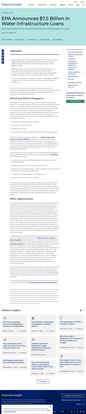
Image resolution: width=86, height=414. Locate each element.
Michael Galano (31, 39)
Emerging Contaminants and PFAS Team (43, 282)
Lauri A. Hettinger (44, 39)
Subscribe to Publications (73, 395)
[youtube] (83, 412)
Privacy (62, 411)
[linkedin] (71, 412)
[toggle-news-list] (83, 310)
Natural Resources (73, 76)
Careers (82, 2)
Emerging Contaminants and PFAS (75, 55)
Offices (76, 2)
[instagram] (77, 412)
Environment (72, 59)
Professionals (42, 5)
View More (42, 381)
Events (70, 5)
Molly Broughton (58, 39)
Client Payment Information (71, 400)
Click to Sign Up (75, 101)
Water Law (71, 79)
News (78, 5)
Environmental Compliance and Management (73, 63)
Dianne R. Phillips (7, 39)
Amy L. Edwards (19, 39)
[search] (83, 4)
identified (54, 154)
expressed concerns (16, 244)
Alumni (78, 404)
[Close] (50, 410)
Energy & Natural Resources (73, 86)
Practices (31, 5)
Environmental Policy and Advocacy (74, 73)
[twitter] (74, 412)
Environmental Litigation (72, 68)
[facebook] (80, 412)
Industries (53, 5)
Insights (62, 5)
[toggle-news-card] (80, 310)
